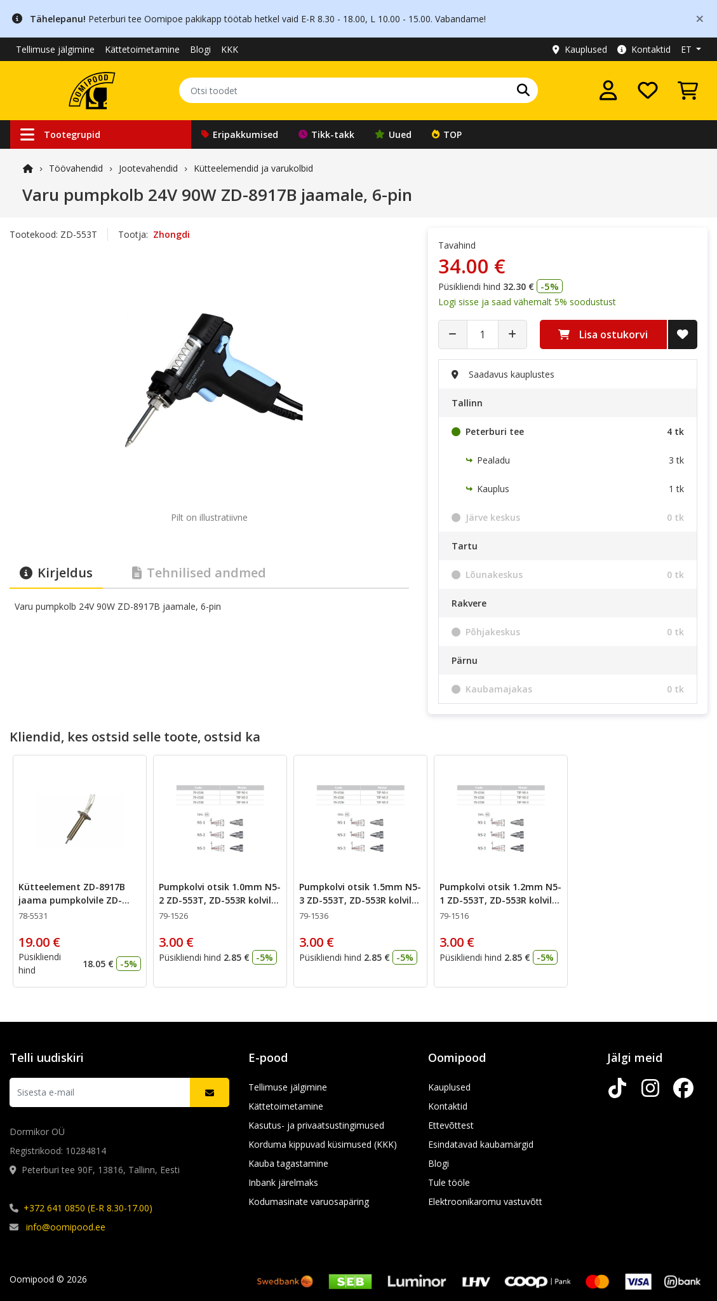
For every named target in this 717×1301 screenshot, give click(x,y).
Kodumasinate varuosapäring (308, 1201)
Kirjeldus (56, 572)
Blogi (200, 49)
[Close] (700, 18)
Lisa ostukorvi (603, 334)
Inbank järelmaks (283, 1182)
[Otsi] (523, 90)
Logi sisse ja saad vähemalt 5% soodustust (527, 302)
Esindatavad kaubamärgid (480, 1144)
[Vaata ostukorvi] (687, 90)
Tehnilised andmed (199, 572)
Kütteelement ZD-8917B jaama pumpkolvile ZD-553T (71, 900)
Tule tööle (449, 1182)
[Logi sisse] (608, 90)
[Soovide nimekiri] (647, 90)
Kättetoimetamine (142, 49)
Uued (393, 134)
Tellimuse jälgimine (55, 49)
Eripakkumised (239, 134)
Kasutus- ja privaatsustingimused (316, 1125)
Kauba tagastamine (288, 1163)
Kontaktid (644, 49)
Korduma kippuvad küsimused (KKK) (322, 1144)
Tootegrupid (60, 134)
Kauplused (580, 49)
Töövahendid (76, 168)
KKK (229, 49)
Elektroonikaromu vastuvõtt (485, 1201)
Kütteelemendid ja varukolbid (253, 168)
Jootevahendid (148, 168)
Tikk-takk (326, 134)
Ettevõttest (451, 1125)
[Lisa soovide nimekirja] (682, 334)
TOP (447, 134)
